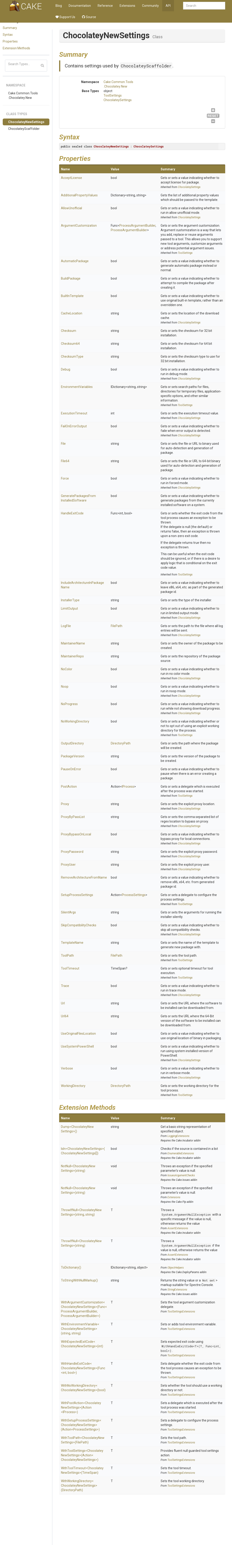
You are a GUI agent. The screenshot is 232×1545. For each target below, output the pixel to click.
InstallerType (70, 600)
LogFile (66, 626)
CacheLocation (71, 313)
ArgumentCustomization (79, 225)
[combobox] (204, 6)
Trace (65, 986)
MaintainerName (73, 643)
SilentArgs (68, 912)
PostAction (69, 786)
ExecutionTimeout (74, 413)
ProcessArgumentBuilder (137, 225)
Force (65, 478)
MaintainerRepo (72, 656)
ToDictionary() (71, 1267)
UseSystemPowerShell (77, 1046)
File (63, 443)
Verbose (67, 1068)
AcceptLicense (71, 178)
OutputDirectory (72, 743)
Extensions (127, 5)
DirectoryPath (120, 743)
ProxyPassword (72, 851)
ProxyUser (68, 864)
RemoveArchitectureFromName (84, 877)
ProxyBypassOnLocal (76, 834)
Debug (65, 369)
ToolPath (67, 955)
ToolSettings (113, 95)
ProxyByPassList (73, 817)
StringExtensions (177, 1289)
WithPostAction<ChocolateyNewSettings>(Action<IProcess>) (81, 1407)
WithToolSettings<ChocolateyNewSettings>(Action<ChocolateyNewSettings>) (82, 1455)
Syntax (8, 34)
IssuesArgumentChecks (181, 1175)
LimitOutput (69, 608)
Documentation (80, 5)
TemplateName (72, 942)
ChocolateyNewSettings (26, 122)
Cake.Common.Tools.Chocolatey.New (23, 95)
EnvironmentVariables (77, 387)
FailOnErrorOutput (74, 426)
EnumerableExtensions (180, 1153)
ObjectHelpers (175, 1267)
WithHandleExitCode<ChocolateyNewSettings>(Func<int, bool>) (83, 1368)
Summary (10, 28)
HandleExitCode (72, 513)
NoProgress (69, 704)
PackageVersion (72, 756)
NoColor (66, 669)
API (168, 5)
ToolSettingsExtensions (181, 1311)
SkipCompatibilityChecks (78, 925)
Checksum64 (70, 343)
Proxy (65, 804)
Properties (10, 41)
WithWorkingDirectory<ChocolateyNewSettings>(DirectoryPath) (79, 1485)
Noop (64, 686)
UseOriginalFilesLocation (78, 1033)
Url (63, 1003)
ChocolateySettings (118, 100)
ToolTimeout (70, 968)
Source (89, 17)
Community (150, 5)
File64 (65, 461)
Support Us (65, 17)
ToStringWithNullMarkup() (79, 1280)
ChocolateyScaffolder (24, 129)
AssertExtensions (177, 1228)
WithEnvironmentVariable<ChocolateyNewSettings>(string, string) (80, 1328)
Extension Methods (16, 48)
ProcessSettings (133, 895)
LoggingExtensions (178, 1136)
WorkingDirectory (73, 1086)
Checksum (68, 331)
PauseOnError (71, 769)
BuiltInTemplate (72, 296)
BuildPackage (70, 278)
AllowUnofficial (71, 208)
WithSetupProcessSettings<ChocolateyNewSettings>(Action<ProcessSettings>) (81, 1425)
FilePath (116, 626)
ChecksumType (72, 356)
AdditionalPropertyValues (79, 195)
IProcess (128, 786)
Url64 (64, 1016)
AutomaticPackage (75, 261)
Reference (105, 5)
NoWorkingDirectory (75, 721)
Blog (59, 5)
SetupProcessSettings (77, 895)
